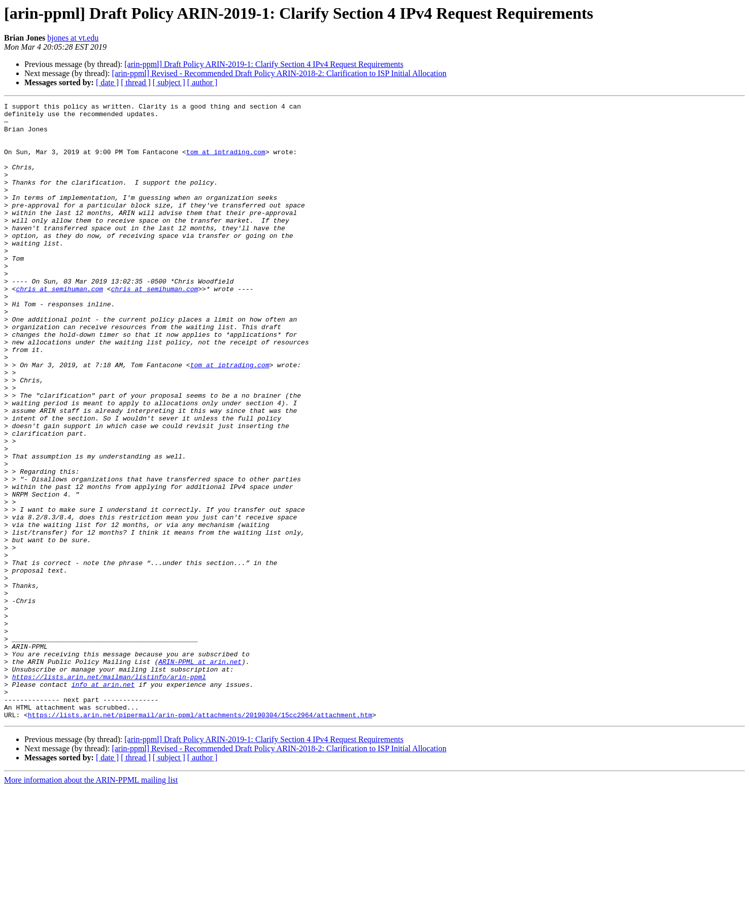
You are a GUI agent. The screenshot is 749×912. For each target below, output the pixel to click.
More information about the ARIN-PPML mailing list (91, 903)
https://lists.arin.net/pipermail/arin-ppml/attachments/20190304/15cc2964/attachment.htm (200, 838)
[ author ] (202, 82)
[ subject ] (169, 82)
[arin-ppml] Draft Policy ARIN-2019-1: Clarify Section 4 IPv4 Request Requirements (263, 64)
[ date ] (107, 82)
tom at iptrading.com (225, 162)
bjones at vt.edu (72, 37)
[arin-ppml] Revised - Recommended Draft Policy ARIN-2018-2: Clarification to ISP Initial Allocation (279, 73)
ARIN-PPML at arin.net (200, 774)
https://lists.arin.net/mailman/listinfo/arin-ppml (109, 792)
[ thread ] (136, 82)
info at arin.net (103, 801)
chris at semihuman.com (59, 326)
